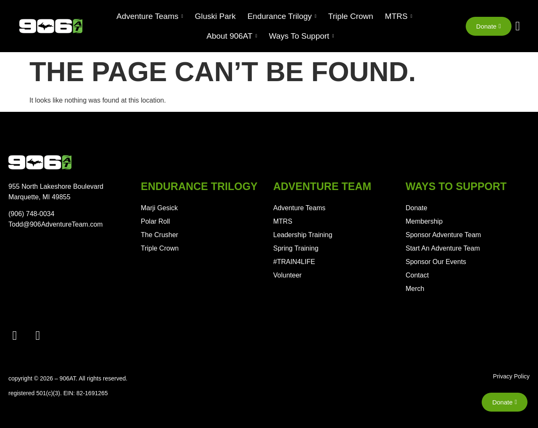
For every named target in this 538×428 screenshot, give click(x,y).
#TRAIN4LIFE (294, 261)
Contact (417, 275)
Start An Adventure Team (443, 248)
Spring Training (296, 248)
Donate (416, 207)
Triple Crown (160, 248)
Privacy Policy (511, 376)
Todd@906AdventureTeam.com (55, 224)
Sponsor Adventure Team (443, 234)
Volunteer (287, 275)
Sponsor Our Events (436, 261)
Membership (424, 221)
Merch (415, 288)
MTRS (282, 221)
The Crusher (159, 234)
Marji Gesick (159, 207)
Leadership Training (302, 234)
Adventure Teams (299, 207)
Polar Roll (155, 221)
